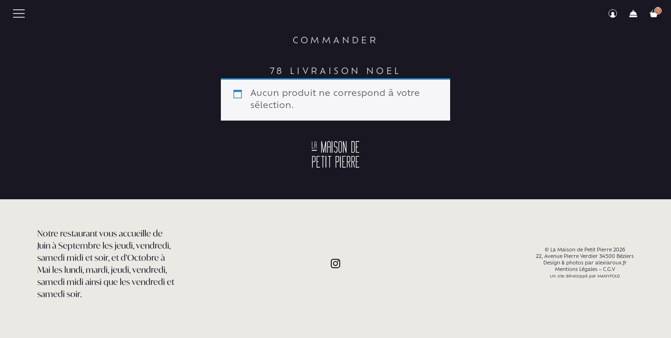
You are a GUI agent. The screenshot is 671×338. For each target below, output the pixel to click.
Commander (633, 13)
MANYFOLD (608, 276)
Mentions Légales (576, 269)
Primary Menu (19, 13)
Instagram (335, 263)
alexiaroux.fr (611, 263)
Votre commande (654, 13)
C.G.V (609, 269)
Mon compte (613, 13)
